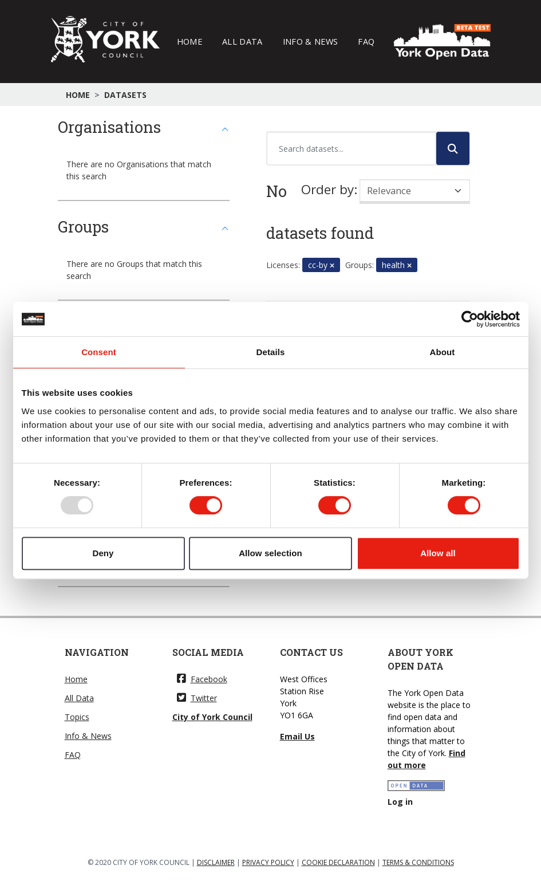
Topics (77, 716)
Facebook (202, 679)
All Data (242, 41)
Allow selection (270, 553)
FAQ (366, 41)
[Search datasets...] (351, 148)
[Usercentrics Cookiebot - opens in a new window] (470, 319)
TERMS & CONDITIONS (418, 862)
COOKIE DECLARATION (338, 862)
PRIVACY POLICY (268, 862)
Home (189, 41)
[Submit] (453, 148)
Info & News (310, 41)
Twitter (197, 698)
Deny (102, 553)
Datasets (125, 94)
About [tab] (442, 352)
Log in (400, 801)
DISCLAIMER (216, 862)
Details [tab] (270, 352)
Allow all (438, 553)
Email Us (297, 736)
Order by (327, 189)
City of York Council (212, 716)
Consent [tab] (98, 352)
